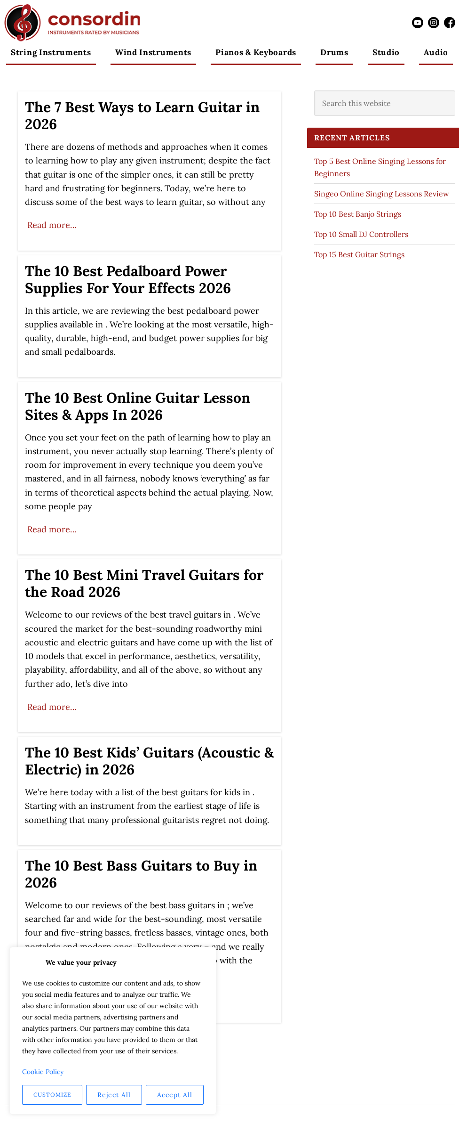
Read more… (52, 225)
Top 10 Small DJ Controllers (361, 234)
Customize (52, 1094)
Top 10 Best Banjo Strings (357, 214)
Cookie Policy (42, 1071)
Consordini (72, 22)
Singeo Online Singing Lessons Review (381, 193)
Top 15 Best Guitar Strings (359, 254)
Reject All (114, 1095)
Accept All (174, 1095)
